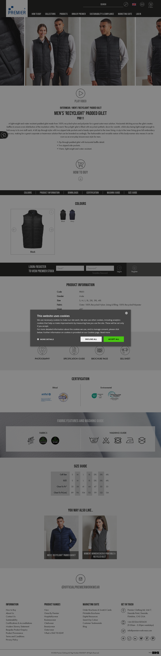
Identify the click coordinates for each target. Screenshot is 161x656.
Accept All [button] (113, 339)
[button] (45, 339)
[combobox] (126, 313)
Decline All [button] (91, 339)
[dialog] (80, 328)
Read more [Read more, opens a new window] (105, 332)
